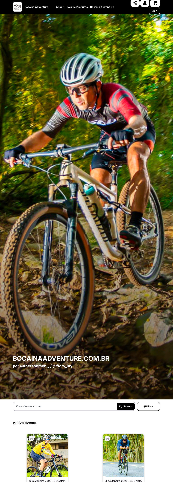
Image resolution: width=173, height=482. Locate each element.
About (60, 7)
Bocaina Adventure (36, 7)
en (154, 10)
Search (125, 406)
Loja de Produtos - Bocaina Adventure (90, 7)
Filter (148, 406)
